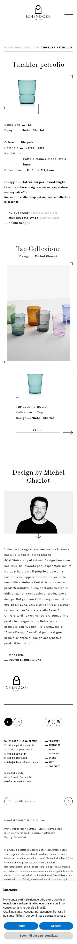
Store (52, 758)
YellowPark (20, 837)
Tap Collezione (38, 249)
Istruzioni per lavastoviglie (44, 182)
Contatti (54, 766)
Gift (51, 762)
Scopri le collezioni (25, 660)
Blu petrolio (30, 142)
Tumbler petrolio (31, 407)
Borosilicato (35, 148)
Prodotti (23, 47)
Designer (55, 745)
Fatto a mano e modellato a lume (44, 161)
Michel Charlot (33, 130)
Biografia (16, 655)
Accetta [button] (56, 926)
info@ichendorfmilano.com (22, 762)
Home (8, 47)
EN (18, 722)
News (52, 749)
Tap (36, 47)
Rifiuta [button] (20, 926)
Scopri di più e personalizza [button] (38, 935)
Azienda (54, 753)
